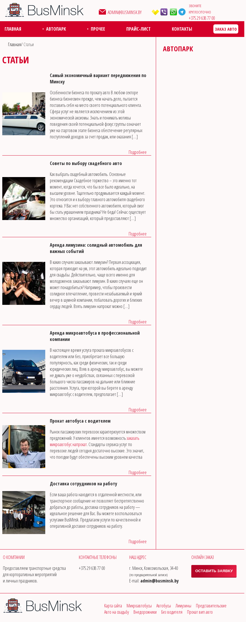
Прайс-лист (138, 29)
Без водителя (171, 612)
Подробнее (138, 152)
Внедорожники (145, 612)
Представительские (211, 606)
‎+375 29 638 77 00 (202, 18)
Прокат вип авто (200, 612)
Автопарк (56, 29)
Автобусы (163, 606)
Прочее (98, 29)
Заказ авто (226, 29)
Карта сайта (113, 606)
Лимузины (183, 606)
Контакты (182, 29)
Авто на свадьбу (116, 612)
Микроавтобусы (139, 606)
